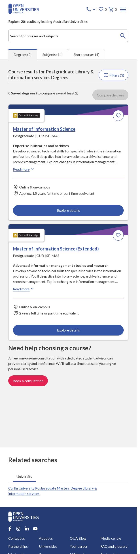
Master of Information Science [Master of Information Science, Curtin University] (44, 129)
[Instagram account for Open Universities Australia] (18, 528)
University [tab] (24, 476)
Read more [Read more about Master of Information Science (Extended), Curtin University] (24, 288)
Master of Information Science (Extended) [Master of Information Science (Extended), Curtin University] (56, 248)
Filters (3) (113, 75)
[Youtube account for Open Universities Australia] (35, 528)
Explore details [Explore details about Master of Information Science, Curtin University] (68, 210)
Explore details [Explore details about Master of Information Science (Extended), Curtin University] (68, 330)
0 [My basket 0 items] (112, 9)
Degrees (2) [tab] (23, 54)
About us (46, 538)
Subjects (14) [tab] (52, 54)
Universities (48, 546)
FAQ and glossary (113, 546)
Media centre (110, 538)
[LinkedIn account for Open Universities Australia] (27, 528)
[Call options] (91, 9)
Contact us (16, 538)
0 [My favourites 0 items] (102, 9)
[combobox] (68, 36)
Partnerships (18, 546)
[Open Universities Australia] (23, 12)
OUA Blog (78, 538)
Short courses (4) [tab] (86, 54)
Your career (78, 546)
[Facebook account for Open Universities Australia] (10, 528)
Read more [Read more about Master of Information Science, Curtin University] (24, 169)
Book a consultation (28, 381)
